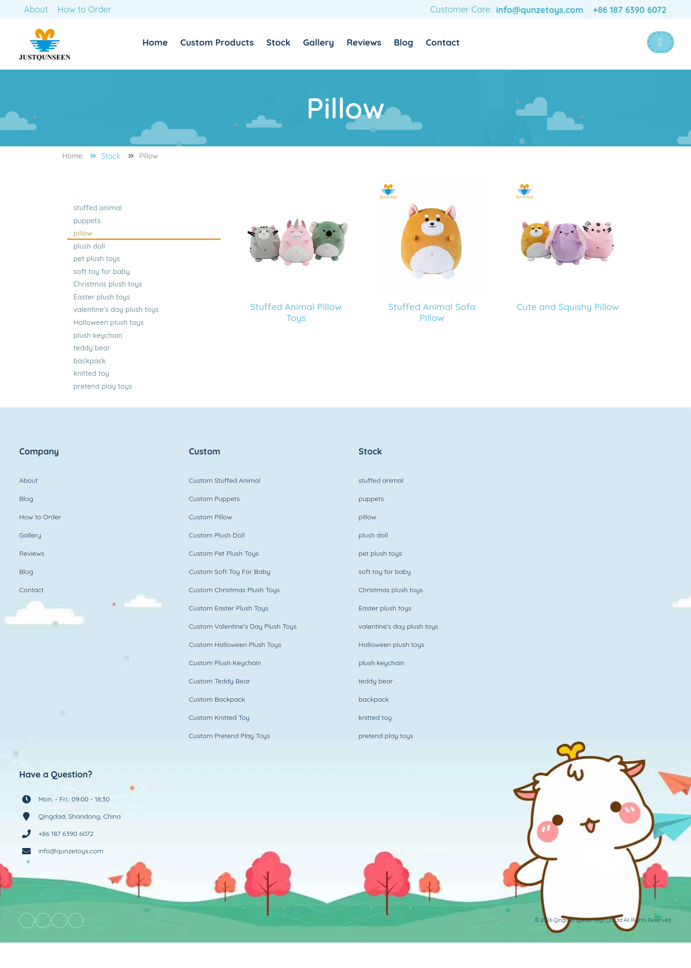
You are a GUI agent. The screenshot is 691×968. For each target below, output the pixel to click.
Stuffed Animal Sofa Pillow (432, 312)
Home (162, 42)
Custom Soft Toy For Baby (230, 597)
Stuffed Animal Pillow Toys (296, 312)
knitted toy (92, 396)
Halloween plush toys (108, 339)
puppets (89, 223)
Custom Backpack (217, 724)
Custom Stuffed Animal (225, 506)
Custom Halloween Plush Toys (235, 670)
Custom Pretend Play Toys (229, 761)
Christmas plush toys (107, 295)
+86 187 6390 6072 (630, 9)
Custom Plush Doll (217, 560)
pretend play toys (103, 411)
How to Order (84, 9)
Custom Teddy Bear (219, 706)
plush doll (91, 252)
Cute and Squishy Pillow (567, 312)
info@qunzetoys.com (540, 9)
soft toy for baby (102, 281)
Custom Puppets (214, 524)
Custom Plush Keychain (225, 688)
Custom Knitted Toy (219, 743)
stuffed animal (98, 209)
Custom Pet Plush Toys (224, 578)
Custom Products (228, 42)
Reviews (383, 42)
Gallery (335, 42)
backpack (91, 382)
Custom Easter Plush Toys (229, 633)
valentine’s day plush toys (114, 324)
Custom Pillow (210, 542)
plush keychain (98, 353)
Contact (466, 42)
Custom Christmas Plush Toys (234, 615)
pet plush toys (97, 267)
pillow (85, 238)
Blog (425, 42)
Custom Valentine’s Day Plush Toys (243, 651)
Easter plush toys (102, 310)
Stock (293, 42)
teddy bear (93, 367)
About (36, 9)
